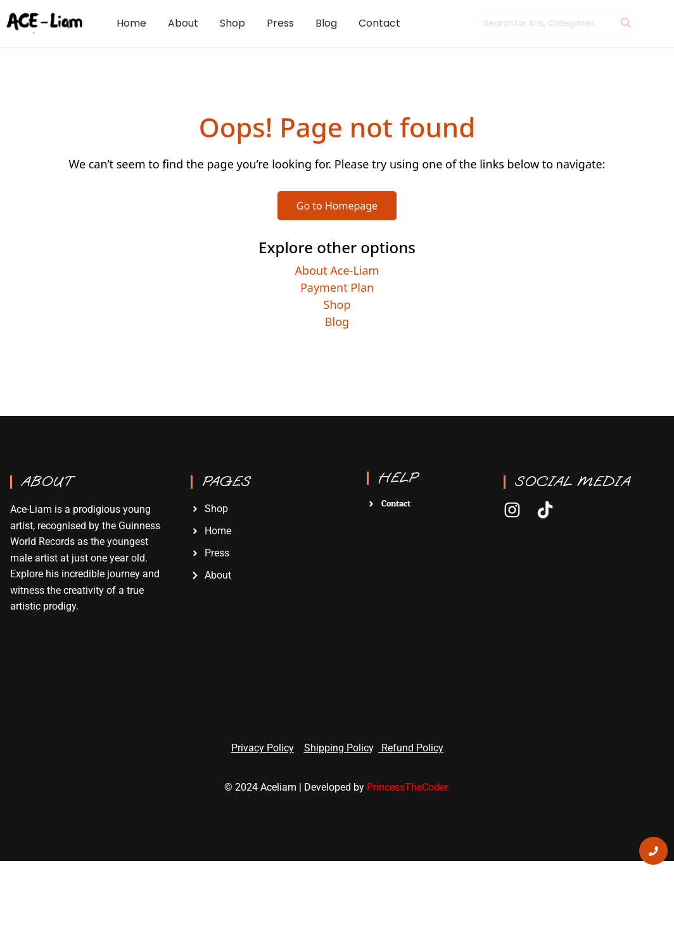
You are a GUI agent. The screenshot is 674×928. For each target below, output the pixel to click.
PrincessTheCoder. (408, 787)
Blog (337, 321)
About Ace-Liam (337, 270)
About (47, 481)
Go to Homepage (337, 206)
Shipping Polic (336, 748)
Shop (337, 304)
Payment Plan (337, 287)
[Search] (545, 23)
